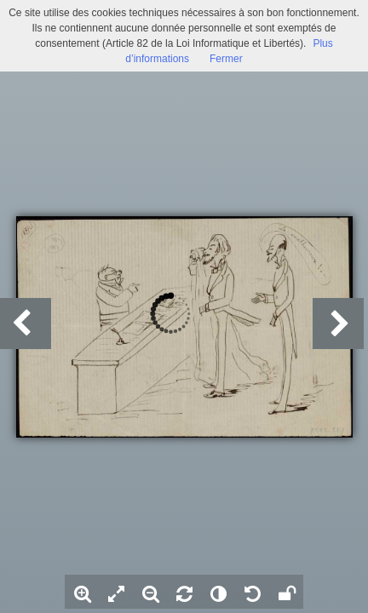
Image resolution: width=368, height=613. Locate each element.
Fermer (226, 59)
